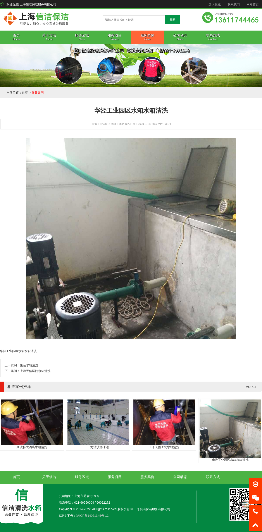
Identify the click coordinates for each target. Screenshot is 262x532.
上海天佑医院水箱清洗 (35, 371)
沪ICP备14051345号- (90, 515)
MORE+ (251, 387)
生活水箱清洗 (29, 365)
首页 (25, 92)
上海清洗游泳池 (98, 447)
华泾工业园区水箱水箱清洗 (230, 459)
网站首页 (252, 4)
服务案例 (37, 92)
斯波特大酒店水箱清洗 (32, 447)
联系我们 (234, 4)
